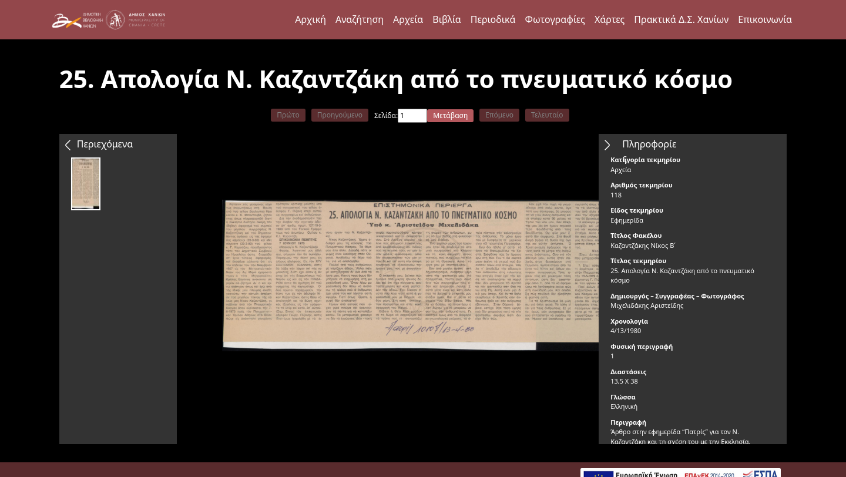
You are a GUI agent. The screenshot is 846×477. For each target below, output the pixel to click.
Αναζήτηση (359, 19)
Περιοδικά (493, 19)
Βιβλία (446, 19)
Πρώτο (288, 115)
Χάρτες (610, 19)
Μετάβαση (450, 115)
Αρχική (310, 19)
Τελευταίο (547, 115)
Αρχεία (408, 19)
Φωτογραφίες (555, 19)
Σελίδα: (386, 115)
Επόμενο (499, 115)
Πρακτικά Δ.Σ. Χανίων (681, 19)
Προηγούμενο (339, 115)
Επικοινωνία (765, 19)
